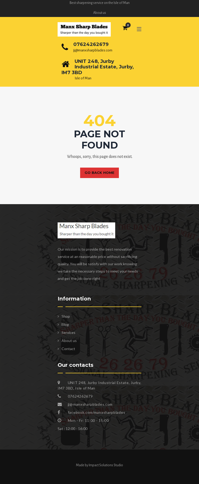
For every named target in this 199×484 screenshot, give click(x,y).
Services (68, 332)
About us (99, 13)
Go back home (99, 172)
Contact (68, 348)
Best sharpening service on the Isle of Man (100, 3)
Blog (65, 324)
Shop (66, 316)
